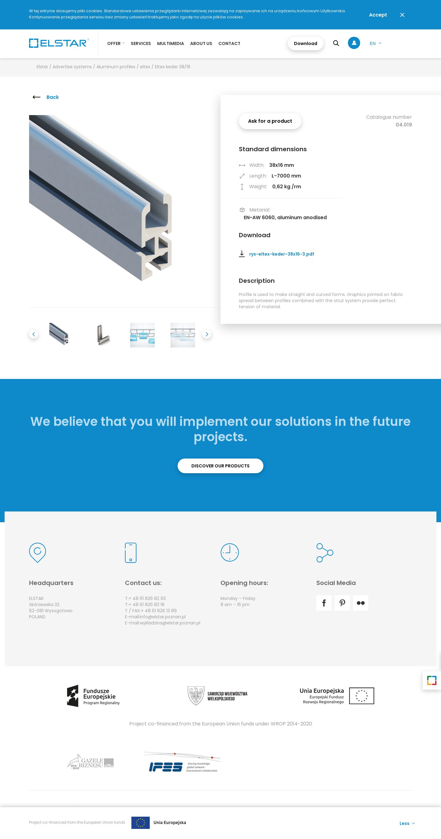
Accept (378, 14)
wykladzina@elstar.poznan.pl (170, 623)
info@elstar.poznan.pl (163, 617)
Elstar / (45, 67)
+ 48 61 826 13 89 (159, 611)
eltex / (147, 67)
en (372, 43)
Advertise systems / (74, 67)
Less (404, 823)
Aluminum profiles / (118, 67)
